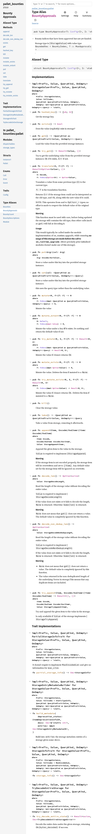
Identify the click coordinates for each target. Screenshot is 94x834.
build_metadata (45, 713)
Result (62, 151)
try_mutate (48, 339)
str (64, 722)
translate (47, 166)
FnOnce (43, 177)
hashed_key (48, 112)
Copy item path (35, 20)
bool (59, 124)
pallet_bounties (39, 8)
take (44, 415)
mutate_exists (50, 362)
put (44, 252)
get (44, 136)
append (45, 430)
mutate (45, 295)
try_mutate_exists (53, 379)
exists (45, 124)
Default (43, 321)
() (78, 151)
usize (75, 476)
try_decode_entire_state (51, 816)
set (44, 272)
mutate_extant (50, 315)
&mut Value (52, 324)
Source (35, 23)
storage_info (44, 775)
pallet (51, 8)
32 (70, 112)
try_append (48, 593)
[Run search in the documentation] (62, 4)
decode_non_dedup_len (55, 524)
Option (45, 169)
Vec (72, 672)
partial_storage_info (49, 672)
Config (74, 31)
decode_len (48, 476)
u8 (65, 112)
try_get (46, 151)
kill (44, 403)
